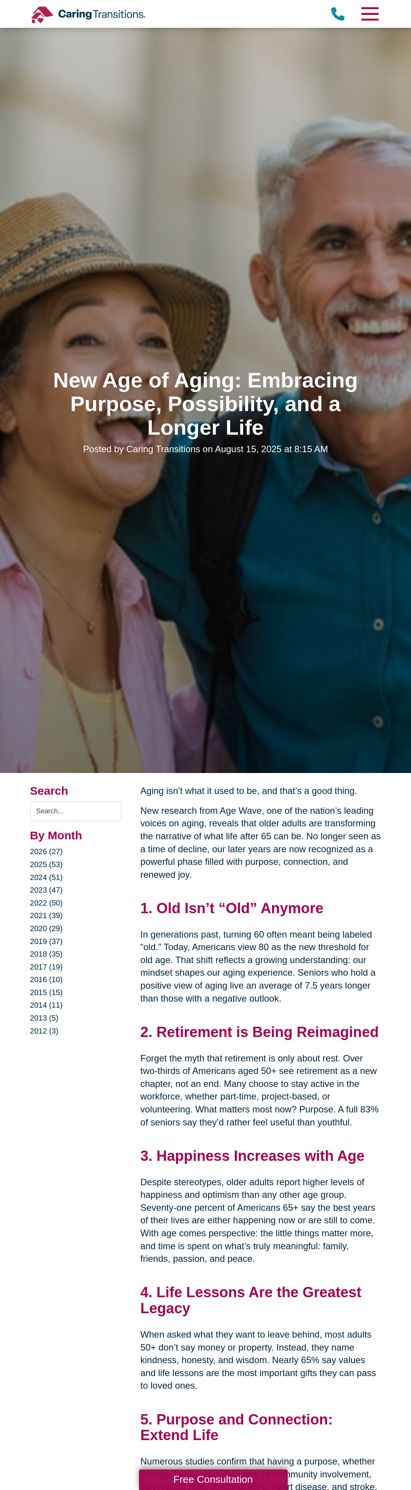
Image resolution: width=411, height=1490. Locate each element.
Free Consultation (213, 1479)
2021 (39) (46, 915)
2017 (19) (46, 967)
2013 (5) (44, 1018)
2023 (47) (46, 890)
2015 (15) (46, 992)
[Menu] (369, 14)
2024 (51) (46, 877)
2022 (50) (46, 903)
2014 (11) (46, 1005)
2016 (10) (46, 979)
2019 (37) (46, 941)
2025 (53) (46, 864)
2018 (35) (46, 954)
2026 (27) (46, 851)
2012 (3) (44, 1031)
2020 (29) (46, 928)
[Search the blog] (75, 811)
